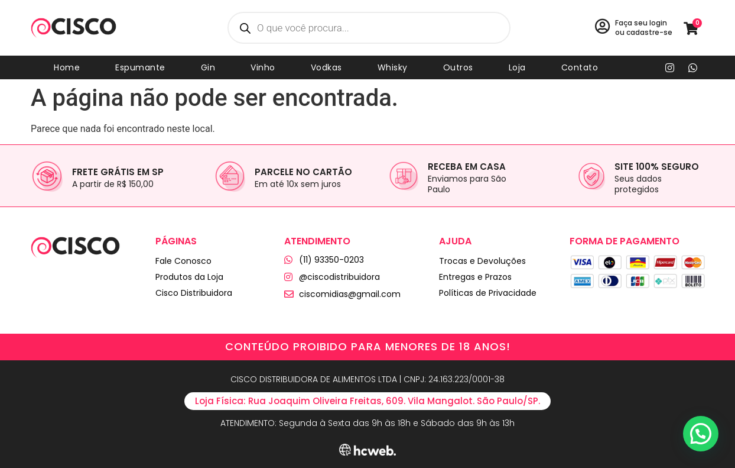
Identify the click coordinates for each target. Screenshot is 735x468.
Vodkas (326, 67)
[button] (700, 433)
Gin (208, 67)
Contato (580, 67)
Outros (458, 67)
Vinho (263, 67)
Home (67, 67)
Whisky (393, 67)
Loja (517, 67)
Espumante (140, 67)
